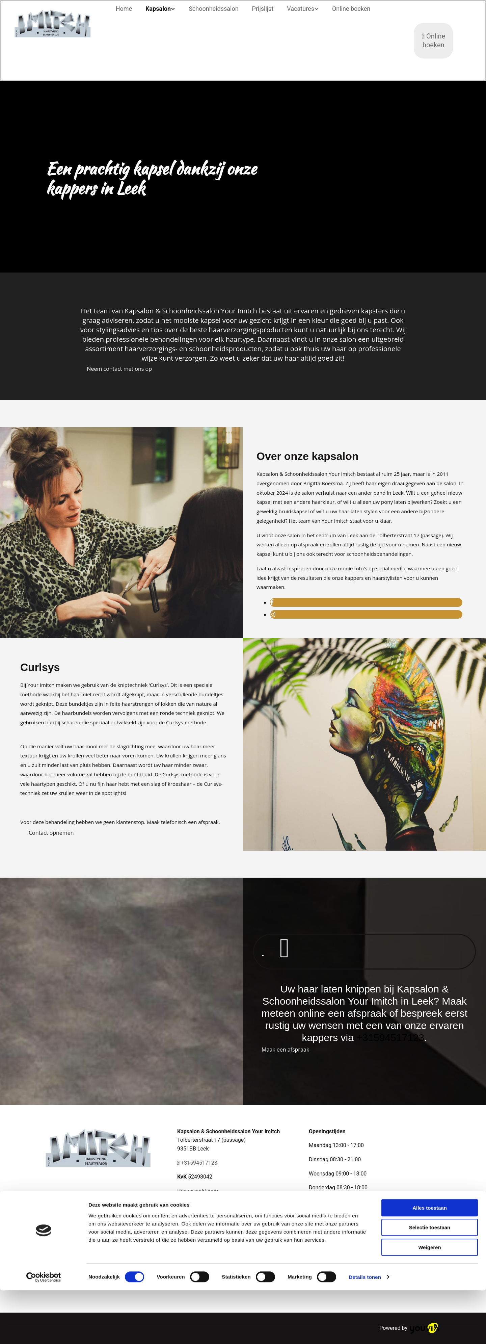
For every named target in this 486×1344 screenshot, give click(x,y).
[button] (119, 369)
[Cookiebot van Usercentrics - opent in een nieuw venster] (43, 1331)
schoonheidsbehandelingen (379, 553)
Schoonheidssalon (213, 8)
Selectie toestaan (430, 1281)
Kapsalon (158, 8)
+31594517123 (390, 1037)
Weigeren (429, 1301)
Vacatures (300, 8)
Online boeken (351, 8)
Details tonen (365, 1331)
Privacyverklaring (197, 1191)
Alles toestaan (429, 1261)
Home (124, 8)
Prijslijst (263, 8)
